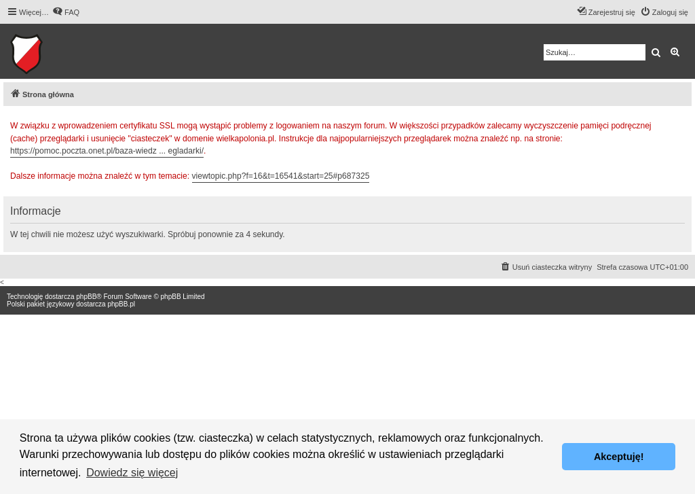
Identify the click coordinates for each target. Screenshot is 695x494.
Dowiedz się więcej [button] (132, 472)
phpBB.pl (121, 304)
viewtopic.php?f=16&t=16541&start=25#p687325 (281, 176)
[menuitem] (65, 12)
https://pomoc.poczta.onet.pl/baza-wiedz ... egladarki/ (107, 151)
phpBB (86, 296)
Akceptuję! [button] (619, 456)
